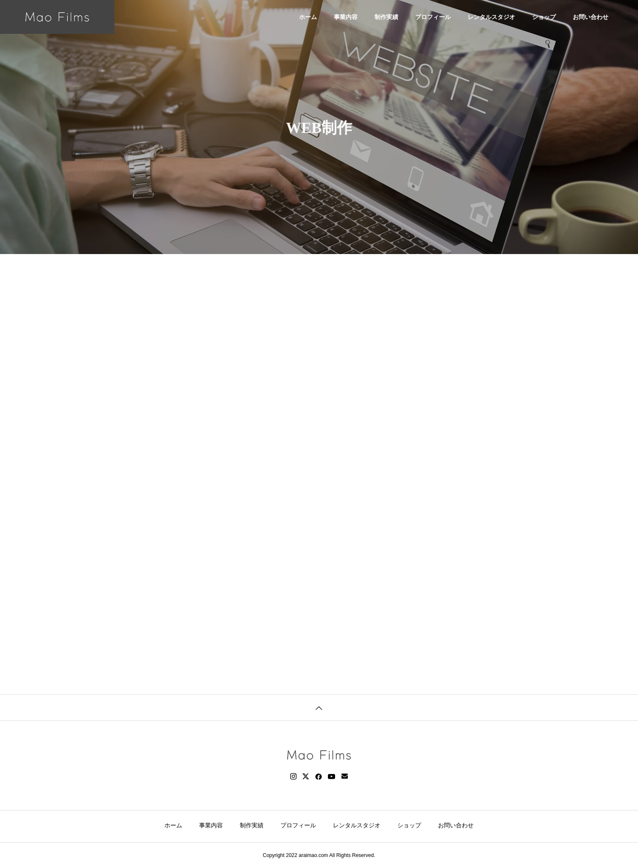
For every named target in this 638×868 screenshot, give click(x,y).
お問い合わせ (590, 17)
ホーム (308, 17)
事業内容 (346, 17)
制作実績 (386, 17)
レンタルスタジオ (491, 17)
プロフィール (433, 17)
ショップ (544, 17)
